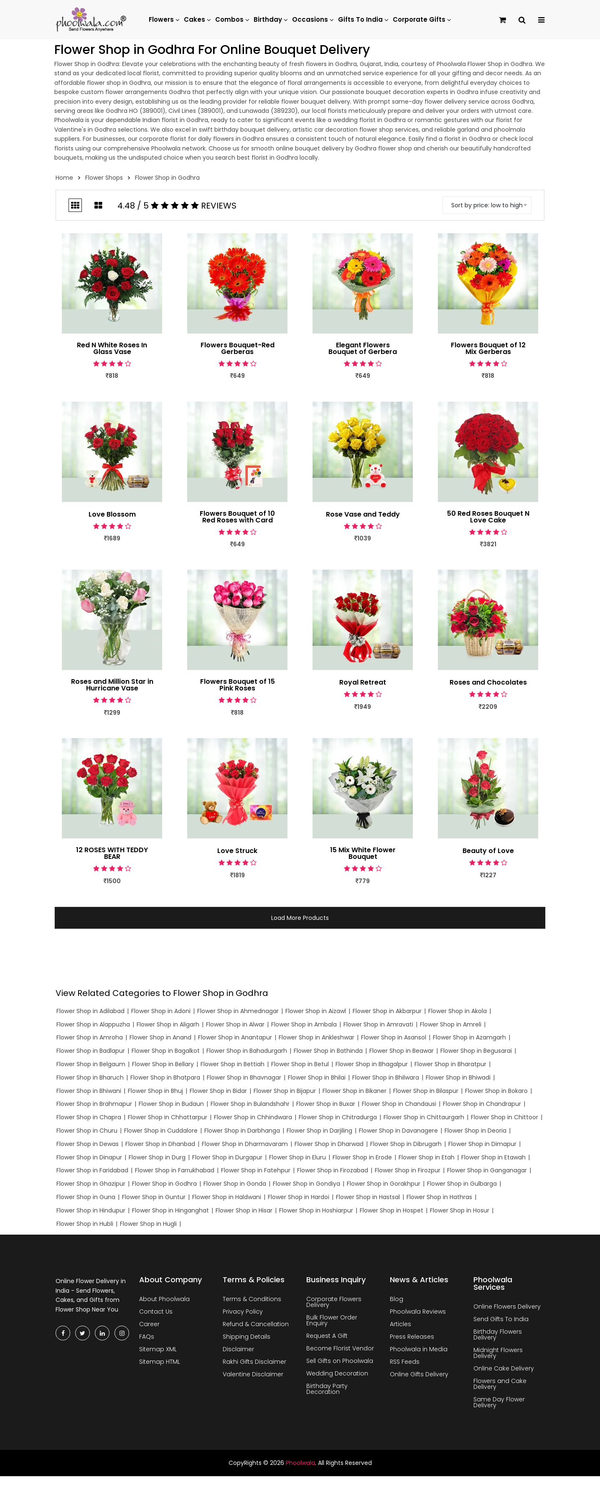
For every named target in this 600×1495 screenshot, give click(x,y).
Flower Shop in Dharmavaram (245, 1144)
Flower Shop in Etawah (493, 1157)
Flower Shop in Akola (457, 1011)
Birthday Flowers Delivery (497, 1334)
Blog (396, 1299)
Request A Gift (327, 1336)
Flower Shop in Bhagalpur (372, 1064)
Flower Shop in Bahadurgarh (246, 1051)
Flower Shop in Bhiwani (88, 1091)
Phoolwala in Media (418, 1349)
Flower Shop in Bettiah (232, 1064)
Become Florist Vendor (340, 1348)
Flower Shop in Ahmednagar (238, 1011)
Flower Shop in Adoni (161, 1011)
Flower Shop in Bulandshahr (250, 1104)
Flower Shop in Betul (300, 1064)
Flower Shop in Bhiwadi (458, 1077)
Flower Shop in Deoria (475, 1130)
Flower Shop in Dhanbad (160, 1144)
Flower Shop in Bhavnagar (244, 1077)
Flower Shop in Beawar (401, 1051)
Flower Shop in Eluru (297, 1157)
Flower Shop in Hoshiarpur (316, 1210)
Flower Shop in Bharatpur (450, 1064)
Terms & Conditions (252, 1299)
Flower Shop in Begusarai (476, 1051)
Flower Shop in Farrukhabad (174, 1170)
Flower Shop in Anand (160, 1037)
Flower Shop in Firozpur (407, 1170)
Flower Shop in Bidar (218, 1091)
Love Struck (237, 851)
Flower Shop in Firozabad (332, 1170)
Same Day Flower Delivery (499, 1402)
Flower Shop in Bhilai (317, 1077)
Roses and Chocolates (488, 682)
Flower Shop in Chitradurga (338, 1117)
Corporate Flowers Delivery (333, 1302)
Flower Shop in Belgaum (90, 1064)
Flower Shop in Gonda (234, 1183)
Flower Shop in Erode (362, 1157)
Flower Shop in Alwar (235, 1024)
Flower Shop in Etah (427, 1157)
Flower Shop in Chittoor (504, 1117)
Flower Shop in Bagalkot (166, 1051)
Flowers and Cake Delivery (499, 1384)
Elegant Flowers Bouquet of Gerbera (362, 348)
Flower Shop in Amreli (450, 1024)
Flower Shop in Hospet (391, 1210)
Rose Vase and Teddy (363, 514)
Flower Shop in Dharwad (329, 1144)
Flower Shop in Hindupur (90, 1210)
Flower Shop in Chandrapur (482, 1104)
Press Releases (412, 1337)
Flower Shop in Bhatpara (165, 1077)
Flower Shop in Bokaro (496, 1091)
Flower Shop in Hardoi (298, 1197)
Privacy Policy (243, 1311)
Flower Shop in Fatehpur (255, 1170)
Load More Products (300, 918)
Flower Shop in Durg (157, 1157)
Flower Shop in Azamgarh (469, 1037)
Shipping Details (246, 1337)
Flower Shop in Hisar (244, 1210)
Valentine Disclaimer (253, 1374)
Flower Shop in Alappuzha (93, 1024)
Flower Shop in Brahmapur (94, 1104)
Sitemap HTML (159, 1362)
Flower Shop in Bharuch (90, 1077)
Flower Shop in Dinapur (89, 1157)
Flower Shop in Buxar (325, 1104)
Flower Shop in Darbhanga (242, 1130)
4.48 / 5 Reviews (176, 205)
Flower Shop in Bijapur (285, 1091)
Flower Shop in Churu (86, 1130)
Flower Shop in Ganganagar (487, 1170)
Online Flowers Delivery (507, 1306)
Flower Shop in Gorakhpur (383, 1183)
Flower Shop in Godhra (164, 1183)
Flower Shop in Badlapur (90, 1051)
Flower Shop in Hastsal (368, 1197)
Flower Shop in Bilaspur (425, 1091)
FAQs (146, 1337)
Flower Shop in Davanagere (398, 1130)
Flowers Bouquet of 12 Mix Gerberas (488, 348)
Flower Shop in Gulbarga (462, 1183)
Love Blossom (112, 514)
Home (64, 177)
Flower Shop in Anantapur (235, 1037)
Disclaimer (238, 1349)
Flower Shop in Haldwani (226, 1197)
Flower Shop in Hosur (459, 1210)
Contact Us (156, 1311)
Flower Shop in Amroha (89, 1037)
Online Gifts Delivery (419, 1374)
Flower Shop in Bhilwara (385, 1077)
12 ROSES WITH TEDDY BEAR (112, 853)
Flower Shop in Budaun (171, 1104)
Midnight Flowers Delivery (498, 1353)
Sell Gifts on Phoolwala (339, 1361)
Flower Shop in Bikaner (354, 1091)
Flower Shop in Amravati (378, 1024)
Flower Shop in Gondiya (306, 1183)
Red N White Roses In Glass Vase (112, 348)
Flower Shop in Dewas (87, 1144)
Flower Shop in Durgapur (227, 1157)
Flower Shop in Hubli (84, 1224)
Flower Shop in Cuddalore (161, 1130)
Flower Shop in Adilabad (90, 1011)
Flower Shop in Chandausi (399, 1104)
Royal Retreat (362, 682)
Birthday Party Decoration (327, 1389)
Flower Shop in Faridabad (92, 1170)
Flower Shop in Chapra (88, 1117)
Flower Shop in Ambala (304, 1024)
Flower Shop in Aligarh (168, 1024)
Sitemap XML (158, 1349)
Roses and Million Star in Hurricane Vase (112, 685)
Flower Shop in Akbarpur (387, 1011)
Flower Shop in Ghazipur (90, 1183)
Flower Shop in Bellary (163, 1064)
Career (149, 1324)
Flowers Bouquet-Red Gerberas (238, 348)
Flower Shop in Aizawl (315, 1011)
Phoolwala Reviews (418, 1311)
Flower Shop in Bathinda (328, 1051)
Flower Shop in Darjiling (319, 1130)
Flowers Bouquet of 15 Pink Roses (237, 685)
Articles (400, 1324)
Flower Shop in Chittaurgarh (424, 1117)
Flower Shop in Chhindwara (253, 1117)
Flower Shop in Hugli (148, 1224)
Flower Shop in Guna (85, 1197)
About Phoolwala (164, 1299)
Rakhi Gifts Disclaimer (254, 1362)
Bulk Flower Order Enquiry (331, 1320)
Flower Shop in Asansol (393, 1037)
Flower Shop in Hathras (439, 1197)
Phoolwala (300, 1463)
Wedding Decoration (337, 1373)
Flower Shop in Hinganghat (170, 1210)
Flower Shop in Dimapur (482, 1144)
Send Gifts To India (501, 1319)
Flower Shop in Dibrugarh (406, 1144)
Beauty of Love (488, 851)
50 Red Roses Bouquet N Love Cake (488, 517)
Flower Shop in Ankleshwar (316, 1037)
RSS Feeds (404, 1362)
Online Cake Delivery (503, 1368)
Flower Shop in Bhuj (155, 1091)
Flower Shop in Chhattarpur (167, 1117)
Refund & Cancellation (256, 1324)
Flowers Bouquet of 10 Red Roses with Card (237, 517)
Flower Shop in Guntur (154, 1197)
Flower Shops (104, 177)
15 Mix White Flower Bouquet (363, 853)
